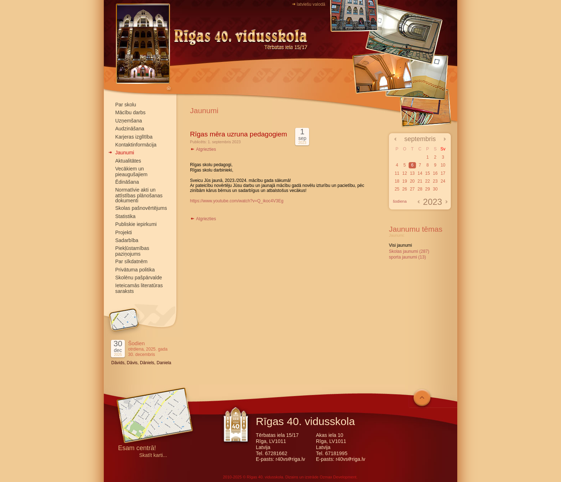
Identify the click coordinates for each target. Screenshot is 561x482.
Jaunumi (124, 152)
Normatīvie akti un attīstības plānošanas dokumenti (138, 195)
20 (412, 181)
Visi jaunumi (400, 245)
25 (397, 189)
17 (442, 173)
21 (420, 181)
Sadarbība (126, 240)
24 (442, 181)
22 (427, 181)
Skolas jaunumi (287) (409, 251)
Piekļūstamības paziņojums (132, 250)
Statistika (125, 216)
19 (404, 181)
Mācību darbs (130, 112)
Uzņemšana (128, 121)
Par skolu (125, 104)
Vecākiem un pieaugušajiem (131, 171)
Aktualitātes (128, 161)
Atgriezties (203, 149)
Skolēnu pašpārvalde (138, 277)
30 (435, 189)
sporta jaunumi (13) (407, 257)
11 (397, 173)
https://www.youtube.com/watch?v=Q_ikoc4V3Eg (236, 200)
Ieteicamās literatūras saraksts (139, 288)
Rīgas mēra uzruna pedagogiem (238, 134)
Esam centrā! (137, 448)
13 (412, 173)
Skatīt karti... (153, 455)
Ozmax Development (337, 477)
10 (442, 165)
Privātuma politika (135, 270)
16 (435, 173)
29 (427, 189)
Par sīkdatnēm (131, 261)
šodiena (400, 201)
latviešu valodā (311, 4)
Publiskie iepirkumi (136, 224)
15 (427, 173)
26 (404, 189)
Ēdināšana (127, 182)
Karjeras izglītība (133, 137)
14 (420, 173)
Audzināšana (129, 128)
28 (420, 189)
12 (404, 173)
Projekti (123, 232)
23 (435, 181)
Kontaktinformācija (135, 145)
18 (397, 181)
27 (412, 189)
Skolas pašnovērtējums (141, 208)
